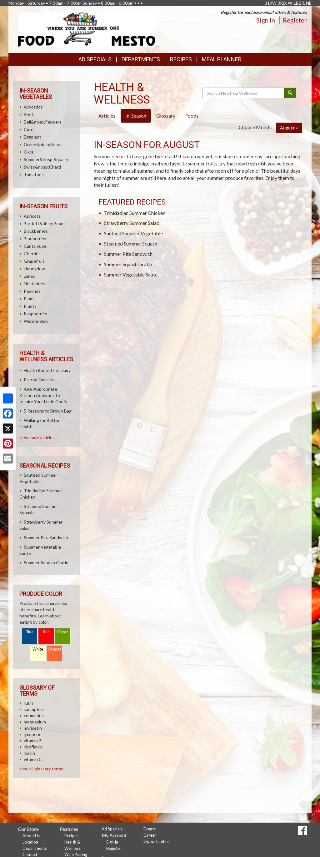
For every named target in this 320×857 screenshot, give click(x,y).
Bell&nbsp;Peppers (43, 121)
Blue (29, 632)
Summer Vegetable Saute (131, 274)
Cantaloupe (35, 246)
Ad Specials (95, 59)
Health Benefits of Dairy (47, 370)
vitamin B (33, 740)
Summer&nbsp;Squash (46, 159)
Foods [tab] (191, 116)
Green (62, 632)
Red (46, 632)
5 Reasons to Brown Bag (48, 410)
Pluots (30, 306)
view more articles (37, 437)
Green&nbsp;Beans (43, 144)
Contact (29, 854)
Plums (30, 298)
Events (149, 828)
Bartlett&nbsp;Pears (44, 223)
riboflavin (33, 746)
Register (295, 20)
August (289, 127)
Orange (55, 649)
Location (30, 841)
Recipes (181, 59)
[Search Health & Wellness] (243, 93)
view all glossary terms (41, 768)
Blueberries (35, 238)
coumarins (34, 715)
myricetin (33, 728)
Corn (28, 129)
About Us (31, 835)
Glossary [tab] (165, 116)
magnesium (35, 721)
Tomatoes (34, 174)
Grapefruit (34, 261)
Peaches (32, 291)
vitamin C (33, 759)
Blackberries (36, 231)
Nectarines (34, 283)
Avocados (33, 106)
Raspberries (35, 313)
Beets (30, 114)
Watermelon (36, 321)
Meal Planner (222, 59)
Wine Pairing (75, 854)
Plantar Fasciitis (39, 379)
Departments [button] (141, 59)
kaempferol (35, 709)
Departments (34, 848)
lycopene (33, 734)
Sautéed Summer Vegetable (133, 233)
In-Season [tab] (135, 116)
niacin (29, 753)
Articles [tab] (106, 116)
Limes (29, 276)
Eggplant (32, 136)
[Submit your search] (290, 93)
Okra (28, 152)
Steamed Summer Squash (130, 243)
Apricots (32, 216)
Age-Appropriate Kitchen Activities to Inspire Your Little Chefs (43, 395)
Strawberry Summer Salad (131, 223)
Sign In (265, 20)
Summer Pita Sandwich (128, 254)
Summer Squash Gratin (128, 264)
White (37, 649)
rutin (28, 703)
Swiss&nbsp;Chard (42, 167)
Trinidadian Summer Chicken (134, 213)
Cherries (32, 253)
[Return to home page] (86, 29)
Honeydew (34, 268)
